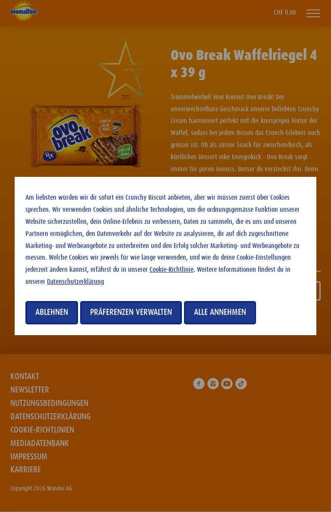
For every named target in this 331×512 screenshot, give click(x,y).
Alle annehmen (220, 312)
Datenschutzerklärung (75, 282)
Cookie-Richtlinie (172, 269)
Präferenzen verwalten (131, 312)
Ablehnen (51, 312)
